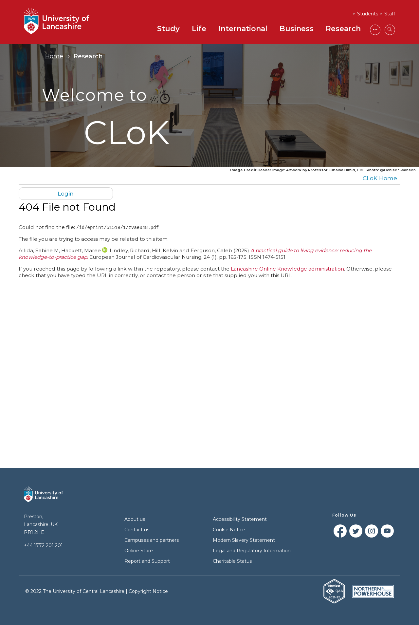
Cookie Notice (229, 530)
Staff (389, 14)
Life (199, 28)
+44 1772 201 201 (43, 545)
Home (54, 56)
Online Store (138, 551)
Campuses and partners (151, 540)
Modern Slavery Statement (244, 540)
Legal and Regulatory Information (252, 551)
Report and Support (147, 561)
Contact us (136, 530)
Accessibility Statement (240, 519)
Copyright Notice (148, 591)
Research (343, 28)
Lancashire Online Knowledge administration (287, 268)
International (242, 28)
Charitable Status (232, 561)
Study (168, 28)
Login (66, 193)
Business (297, 28)
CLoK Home (380, 178)
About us (134, 519)
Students (367, 14)
